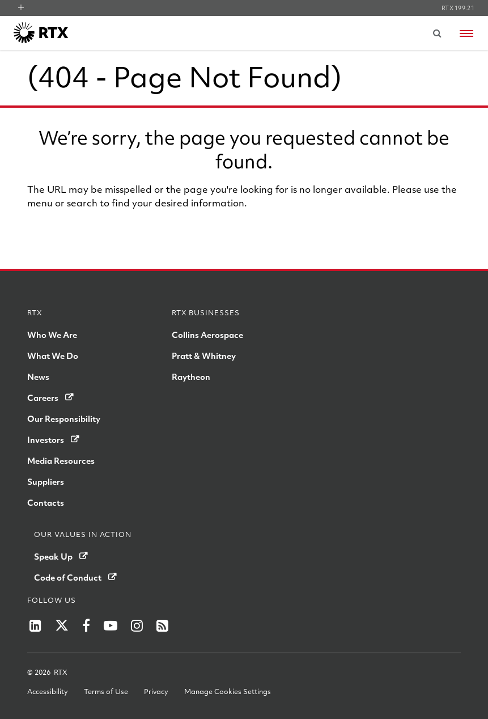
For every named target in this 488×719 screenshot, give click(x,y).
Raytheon (191, 376)
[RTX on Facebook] (86, 625)
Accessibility (47, 691)
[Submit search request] (437, 33)
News (38, 376)
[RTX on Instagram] (137, 625)
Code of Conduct (67, 577)
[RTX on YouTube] (110, 625)
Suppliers (45, 481)
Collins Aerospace (207, 334)
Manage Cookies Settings (227, 691)
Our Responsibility (63, 418)
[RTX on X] (61, 625)
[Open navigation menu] (466, 33)
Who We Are (52, 334)
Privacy (156, 691)
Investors (45, 439)
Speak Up (53, 556)
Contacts (45, 502)
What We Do (52, 355)
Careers (42, 397)
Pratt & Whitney (204, 355)
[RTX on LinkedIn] (35, 625)
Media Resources (61, 460)
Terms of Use (106, 691)
